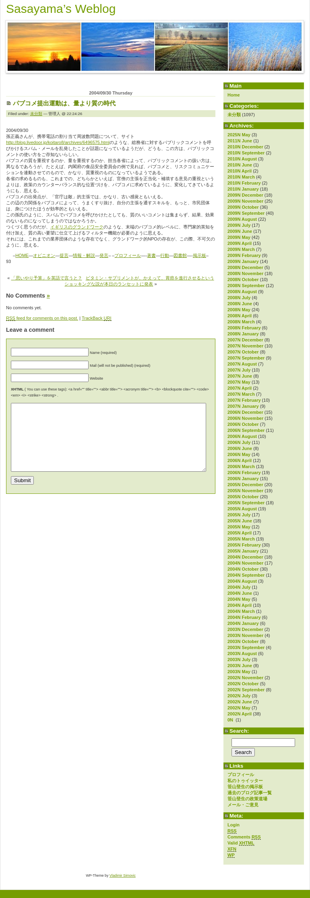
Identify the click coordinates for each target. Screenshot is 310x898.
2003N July (238, 659)
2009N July (238, 225)
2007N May (238, 382)
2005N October (243, 496)
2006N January (243, 478)
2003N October (243, 641)
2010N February (244, 183)
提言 (64, 255)
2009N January (243, 261)
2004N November (245, 563)
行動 (164, 255)
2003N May (238, 671)
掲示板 (199, 255)
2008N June (239, 303)
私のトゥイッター (245, 780)
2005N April (239, 532)
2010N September (246, 152)
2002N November (245, 677)
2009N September (246, 213)
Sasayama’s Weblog (61, 8)
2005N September (246, 502)
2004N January (243, 623)
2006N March (241, 466)
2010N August (242, 158)
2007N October (243, 351)
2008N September (246, 285)
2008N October (243, 279)
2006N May (238, 454)
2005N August (242, 508)
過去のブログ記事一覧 (249, 792)
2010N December (245, 146)
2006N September (246, 430)
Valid (240, 843)
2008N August (242, 291)
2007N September (246, 358)
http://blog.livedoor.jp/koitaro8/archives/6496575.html (58, 142)
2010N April (239, 171)
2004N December (245, 557)
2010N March (241, 177)
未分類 (234, 114)
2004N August (242, 581)
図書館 (180, 255)
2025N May (238, 134)
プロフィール (240, 774)
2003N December (245, 629)
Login (233, 824)
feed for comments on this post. (42, 318)
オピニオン (44, 255)
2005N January (243, 551)
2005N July (238, 514)
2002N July (238, 695)
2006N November (245, 418)
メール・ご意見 (242, 804)
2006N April (239, 460)
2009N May (238, 237)
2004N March (241, 611)
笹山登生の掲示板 (245, 786)
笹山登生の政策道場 (247, 798)
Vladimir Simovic (123, 875)
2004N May (238, 599)
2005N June (239, 520)
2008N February (244, 327)
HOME (22, 255)
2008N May (238, 309)
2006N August (242, 436)
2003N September (246, 647)
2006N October (243, 424)
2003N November (245, 635)
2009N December (245, 195)
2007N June (239, 376)
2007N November (245, 345)
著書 (151, 255)
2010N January (243, 189)
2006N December (245, 412)
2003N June (239, 665)
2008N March (241, 321)
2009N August (242, 219)
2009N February (244, 255)
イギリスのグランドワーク (76, 226)
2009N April (239, 243)
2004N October (243, 569)
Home (233, 94)
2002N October (243, 683)
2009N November (245, 201)
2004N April (239, 605)
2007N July (238, 370)
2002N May (238, 707)
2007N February (244, 400)
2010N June (239, 164)
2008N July (238, 297)
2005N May (238, 526)
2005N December (245, 484)
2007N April (239, 388)
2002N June (239, 701)
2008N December (245, 267)
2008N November (245, 273)
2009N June (239, 231)
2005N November (245, 490)
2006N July (238, 442)
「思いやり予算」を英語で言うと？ (46, 277)
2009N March (241, 249)
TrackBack (97, 318)
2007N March (241, 394)
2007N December (245, 339)
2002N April (239, 713)
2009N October (243, 207)
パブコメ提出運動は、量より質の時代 (64, 103)
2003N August (242, 653)
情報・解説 (84, 255)
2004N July (238, 587)
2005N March (241, 538)
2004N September (246, 575)
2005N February (244, 544)
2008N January (243, 333)
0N (230, 719)
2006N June (239, 448)
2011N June (239, 140)
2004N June (239, 593)
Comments (244, 837)
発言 (103, 255)
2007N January (243, 406)
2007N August (242, 364)
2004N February (244, 617)
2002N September (246, 689)
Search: (239, 731)
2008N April (239, 315)
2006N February (244, 472)
